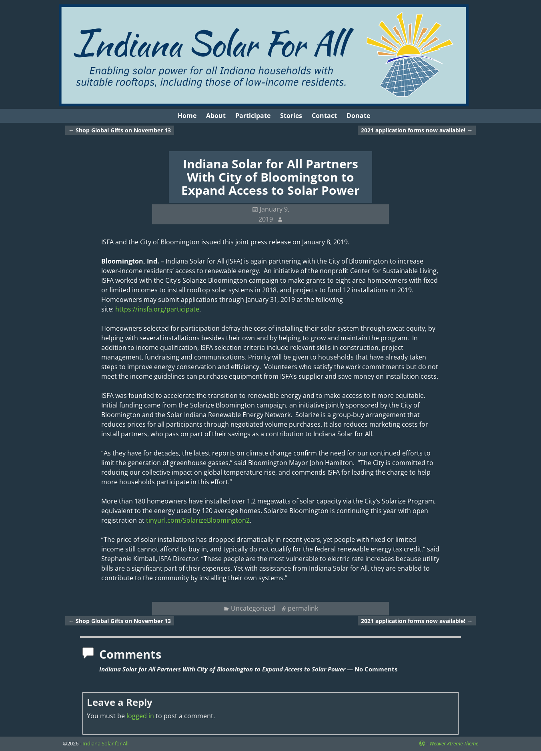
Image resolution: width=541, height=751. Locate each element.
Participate (252, 115)
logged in (140, 715)
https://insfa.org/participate (157, 309)
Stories (291, 115)
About (216, 115)
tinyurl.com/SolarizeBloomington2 (198, 520)
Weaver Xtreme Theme (453, 743)
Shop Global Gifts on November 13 (119, 130)
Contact (324, 115)
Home (187, 115)
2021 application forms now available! (417, 130)
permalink (303, 608)
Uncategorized (253, 608)
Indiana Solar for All (105, 743)
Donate (358, 115)
